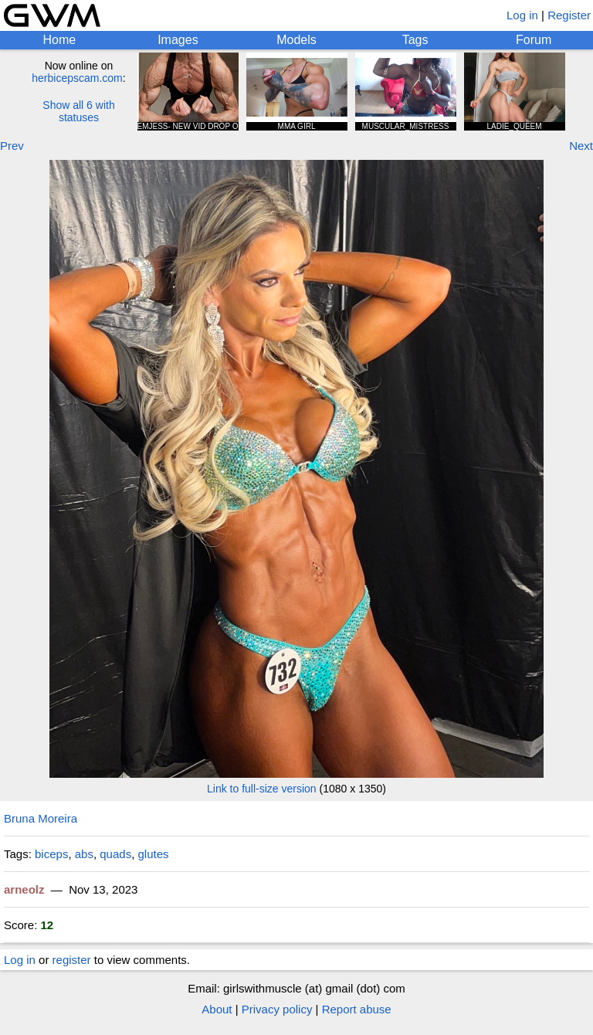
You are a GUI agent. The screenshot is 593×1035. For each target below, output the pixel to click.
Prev (12, 145)
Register (569, 15)
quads (115, 853)
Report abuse (356, 1009)
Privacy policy (277, 1009)
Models (296, 39)
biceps (51, 853)
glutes (152, 853)
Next (581, 145)
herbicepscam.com (77, 78)
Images (178, 39)
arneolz (24, 889)
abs (84, 853)
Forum (533, 39)
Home (59, 39)
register (72, 959)
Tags (415, 39)
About (217, 1009)
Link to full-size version (262, 788)
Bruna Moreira (40, 818)
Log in (522, 15)
